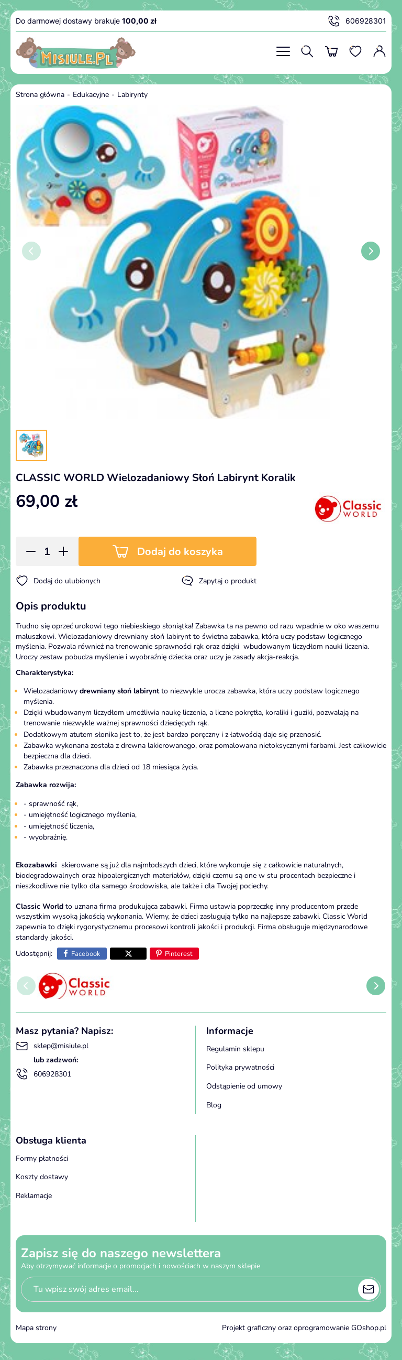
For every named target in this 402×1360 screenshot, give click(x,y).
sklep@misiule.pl (52, 1046)
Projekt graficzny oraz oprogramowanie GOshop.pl (304, 1328)
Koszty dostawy (42, 1177)
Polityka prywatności (240, 1067)
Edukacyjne (91, 95)
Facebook (85, 954)
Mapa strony (36, 1328)
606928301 (357, 21)
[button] (27, 551)
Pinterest (179, 954)
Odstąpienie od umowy (244, 1086)
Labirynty (132, 95)
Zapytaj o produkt (218, 580)
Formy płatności (42, 1158)
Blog (213, 1105)
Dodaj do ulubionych (58, 580)
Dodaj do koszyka (180, 552)
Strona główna (40, 95)
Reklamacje (34, 1196)
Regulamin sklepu (235, 1049)
